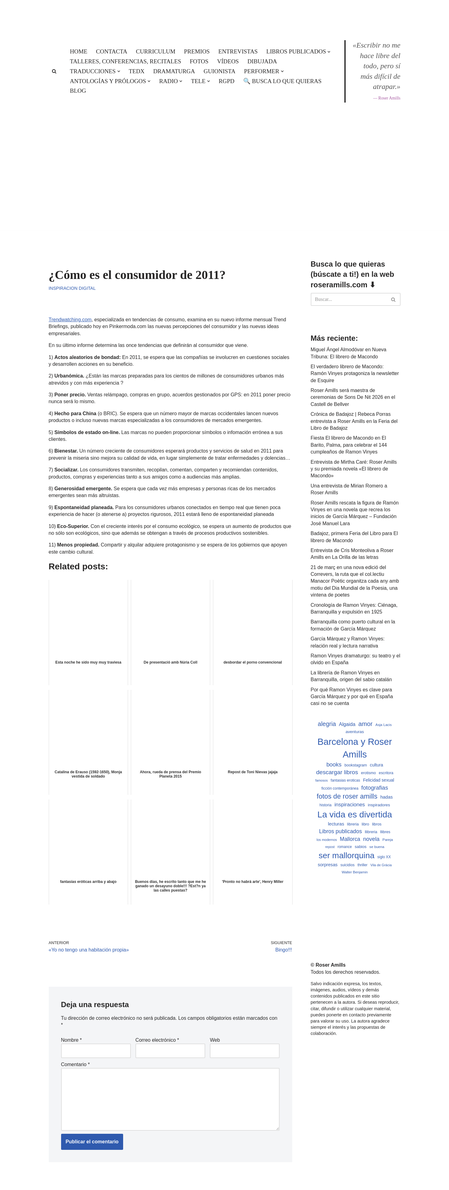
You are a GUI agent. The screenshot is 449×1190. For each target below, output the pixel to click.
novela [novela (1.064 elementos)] (371, 839)
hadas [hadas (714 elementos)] (386, 797)
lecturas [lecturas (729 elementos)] (336, 823)
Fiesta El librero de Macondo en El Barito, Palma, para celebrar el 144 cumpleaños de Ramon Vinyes (349, 444)
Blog (78, 90)
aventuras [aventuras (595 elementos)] (355, 731)
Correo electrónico (157, 1040)
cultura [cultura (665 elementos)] (376, 764)
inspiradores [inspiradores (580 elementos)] (379, 805)
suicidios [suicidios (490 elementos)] (347, 865)
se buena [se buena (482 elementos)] (376, 847)
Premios (197, 51)
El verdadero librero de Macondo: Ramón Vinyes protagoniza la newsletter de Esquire (355, 373)
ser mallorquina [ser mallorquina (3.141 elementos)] (347, 855)
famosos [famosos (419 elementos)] (321, 780)
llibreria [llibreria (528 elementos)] (371, 832)
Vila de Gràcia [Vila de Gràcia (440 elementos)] (381, 865)
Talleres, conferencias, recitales (125, 61)
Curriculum (155, 51)
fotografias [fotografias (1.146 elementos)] (374, 787)
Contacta (111, 51)
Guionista (219, 71)
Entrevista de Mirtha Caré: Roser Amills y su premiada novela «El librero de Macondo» (354, 469)
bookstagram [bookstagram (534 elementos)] (355, 765)
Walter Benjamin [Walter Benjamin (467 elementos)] (355, 872)
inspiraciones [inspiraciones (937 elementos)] (350, 805)
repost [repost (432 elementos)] (330, 847)
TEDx (136, 71)
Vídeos (228, 61)
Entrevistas (238, 51)
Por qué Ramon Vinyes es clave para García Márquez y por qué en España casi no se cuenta (352, 696)
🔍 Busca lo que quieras (282, 81)
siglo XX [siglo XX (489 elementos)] (384, 857)
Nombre (71, 1040)
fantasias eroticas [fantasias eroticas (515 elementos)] (345, 780)
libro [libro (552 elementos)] (365, 824)
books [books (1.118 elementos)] (334, 764)
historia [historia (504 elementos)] (325, 805)
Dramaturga (174, 71)
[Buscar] (54, 71)
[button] (329, 51)
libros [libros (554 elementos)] (377, 824)
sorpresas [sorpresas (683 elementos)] (328, 864)
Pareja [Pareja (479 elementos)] (387, 840)
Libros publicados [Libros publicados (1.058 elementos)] (340, 831)
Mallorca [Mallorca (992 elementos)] (350, 839)
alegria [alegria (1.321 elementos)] (327, 723)
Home (79, 51)
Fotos (199, 61)
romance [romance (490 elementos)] (345, 847)
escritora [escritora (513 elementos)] (386, 773)
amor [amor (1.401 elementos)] (365, 723)
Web (215, 1040)
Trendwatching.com (70, 319)
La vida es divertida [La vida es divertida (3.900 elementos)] (355, 814)
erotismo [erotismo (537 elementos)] (368, 773)
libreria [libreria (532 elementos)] (353, 824)
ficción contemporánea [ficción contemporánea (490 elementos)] (340, 788)
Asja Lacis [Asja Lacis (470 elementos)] (384, 725)
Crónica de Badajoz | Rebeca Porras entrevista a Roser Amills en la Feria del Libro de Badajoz (354, 421)
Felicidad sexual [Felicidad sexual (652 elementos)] (378, 780)
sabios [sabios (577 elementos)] (361, 846)
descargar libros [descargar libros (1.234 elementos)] (337, 772)
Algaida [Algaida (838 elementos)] (347, 724)
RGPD (227, 81)
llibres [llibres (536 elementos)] (385, 832)
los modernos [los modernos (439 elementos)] (327, 840)
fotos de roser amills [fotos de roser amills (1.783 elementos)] (347, 796)
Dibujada (262, 61)
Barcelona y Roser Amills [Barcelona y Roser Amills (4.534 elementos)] (355, 747)
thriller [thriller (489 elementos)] (362, 865)
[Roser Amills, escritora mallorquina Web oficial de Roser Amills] (224, 14)
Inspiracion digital (72, 288)
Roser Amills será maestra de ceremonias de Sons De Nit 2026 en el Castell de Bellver (353, 397)
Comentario (75, 1064)
